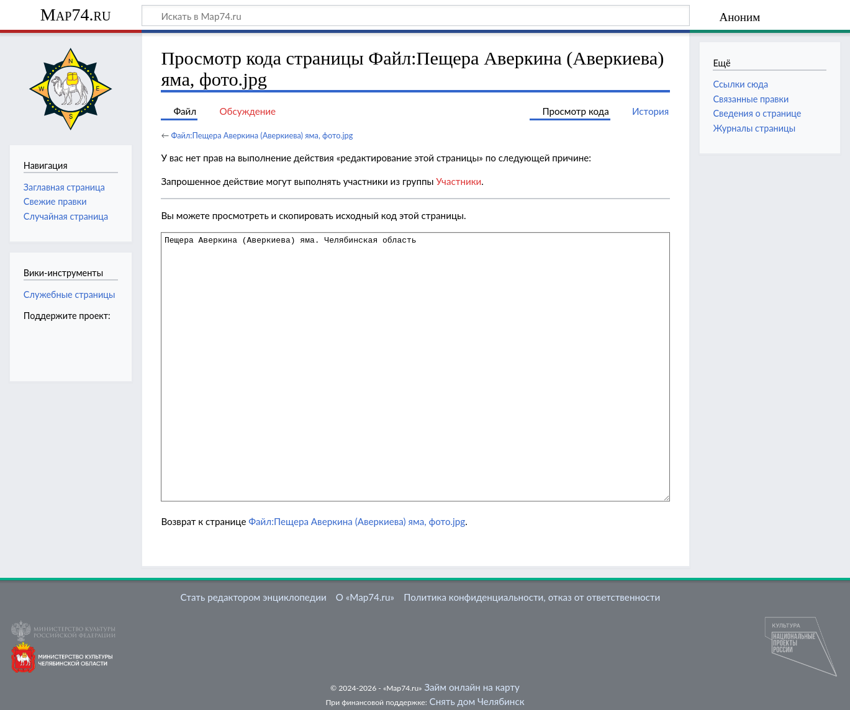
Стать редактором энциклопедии (254, 597)
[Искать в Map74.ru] (415, 15)
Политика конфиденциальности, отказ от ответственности (532, 597)
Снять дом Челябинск (477, 701)
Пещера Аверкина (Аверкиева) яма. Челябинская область (415, 366)
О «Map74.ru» (365, 597)
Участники (458, 181)
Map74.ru (75, 14)
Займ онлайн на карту (471, 687)
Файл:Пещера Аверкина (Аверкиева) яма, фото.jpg (262, 135)
